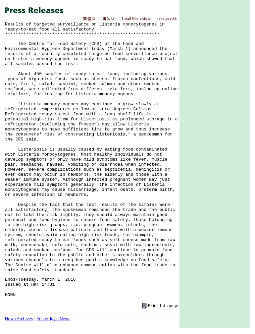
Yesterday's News (53, 318)
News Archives (19, 318)
